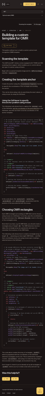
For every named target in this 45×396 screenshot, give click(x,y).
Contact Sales (29, 4)
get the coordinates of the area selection (26, 108)
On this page (38, 24)
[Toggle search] (38, 4)
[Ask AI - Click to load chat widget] (39, 390)
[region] (22, 156)
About (3, 393)
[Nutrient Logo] (6, 4)
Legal (14, 393)
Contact (9, 393)
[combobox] (15, 45)
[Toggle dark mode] (21, 4)
